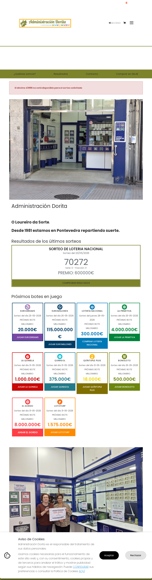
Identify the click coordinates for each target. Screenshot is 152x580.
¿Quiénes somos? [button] (25, 74)
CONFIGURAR (81, 567)
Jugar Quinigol (60, 386)
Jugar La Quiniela (28, 386)
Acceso (115, 22)
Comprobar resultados (76, 282)
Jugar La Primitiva (124, 337)
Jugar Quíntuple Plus (92, 388)
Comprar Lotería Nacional (92, 343)
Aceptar (109, 555)
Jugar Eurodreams (27, 337)
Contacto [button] (92, 74)
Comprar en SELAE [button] (127, 74)
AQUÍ (82, 571)
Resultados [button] (61, 74)
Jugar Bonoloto (124, 386)
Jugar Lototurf (59, 432)
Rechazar (135, 555)
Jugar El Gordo (28, 432)
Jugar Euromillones (59, 344)
